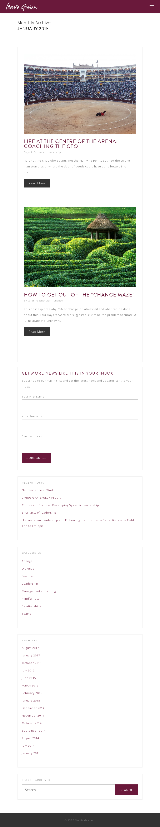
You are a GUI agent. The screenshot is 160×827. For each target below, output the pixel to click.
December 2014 (33, 708)
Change (58, 300)
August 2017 (30, 648)
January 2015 (31, 700)
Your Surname (32, 416)
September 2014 (33, 730)
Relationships (31, 606)
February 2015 (32, 693)
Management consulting (39, 591)
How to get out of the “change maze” (79, 295)
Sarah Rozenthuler (39, 300)
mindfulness (30, 598)
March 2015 (30, 685)
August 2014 (30, 738)
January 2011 (31, 753)
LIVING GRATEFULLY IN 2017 (41, 497)
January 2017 (31, 655)
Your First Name (33, 396)
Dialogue (28, 568)
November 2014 (33, 715)
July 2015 (28, 670)
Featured (28, 576)
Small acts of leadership (39, 512)
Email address (32, 436)
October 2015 (31, 663)
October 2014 (31, 723)
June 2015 (29, 678)
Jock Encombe (36, 152)
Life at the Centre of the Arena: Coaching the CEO (71, 144)
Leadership (54, 152)
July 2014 (28, 745)
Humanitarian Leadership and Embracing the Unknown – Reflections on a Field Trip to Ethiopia (78, 523)
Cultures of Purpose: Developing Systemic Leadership (60, 505)
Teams (26, 614)
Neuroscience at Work (38, 490)
